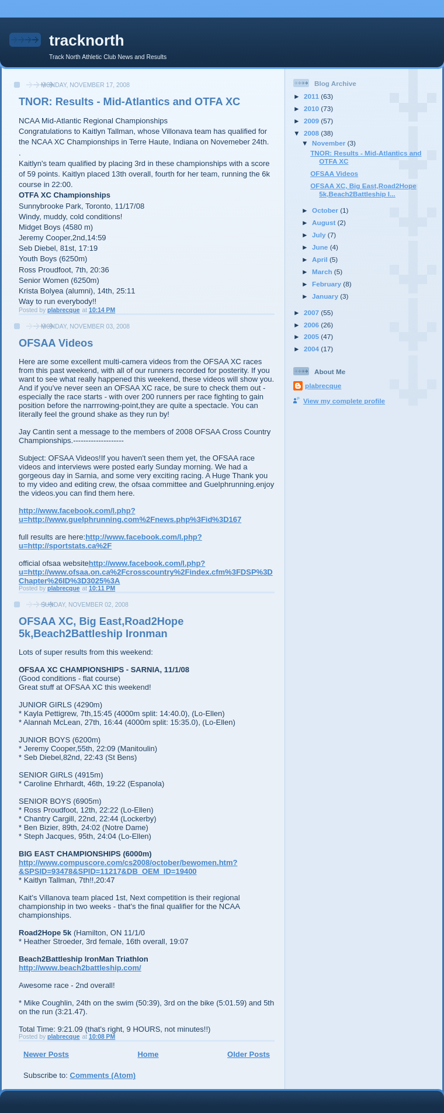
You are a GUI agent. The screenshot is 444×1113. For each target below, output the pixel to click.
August (325, 222)
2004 (312, 348)
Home (147, 1054)
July (320, 234)
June (321, 247)
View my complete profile (344, 401)
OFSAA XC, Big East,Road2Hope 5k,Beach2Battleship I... (363, 190)
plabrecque (323, 385)
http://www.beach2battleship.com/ (80, 967)
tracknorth (86, 40)
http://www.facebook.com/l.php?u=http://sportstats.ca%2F (110, 541)
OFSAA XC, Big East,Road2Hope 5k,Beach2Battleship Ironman (101, 628)
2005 (312, 336)
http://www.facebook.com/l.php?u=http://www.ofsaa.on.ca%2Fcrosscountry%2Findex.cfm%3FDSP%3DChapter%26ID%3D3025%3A (146, 572)
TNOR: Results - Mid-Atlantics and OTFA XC (129, 102)
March (323, 271)
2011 (312, 96)
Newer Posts (46, 1054)
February (327, 284)
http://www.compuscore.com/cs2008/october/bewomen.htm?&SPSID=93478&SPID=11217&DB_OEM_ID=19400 (128, 867)
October (326, 210)
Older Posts (248, 1054)
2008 (312, 133)
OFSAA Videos (56, 343)
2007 (312, 312)
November (329, 143)
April (320, 259)
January (326, 296)
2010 (312, 108)
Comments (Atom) (103, 1075)
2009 (312, 121)
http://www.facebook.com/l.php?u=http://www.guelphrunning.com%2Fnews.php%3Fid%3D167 (130, 515)
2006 (312, 325)
